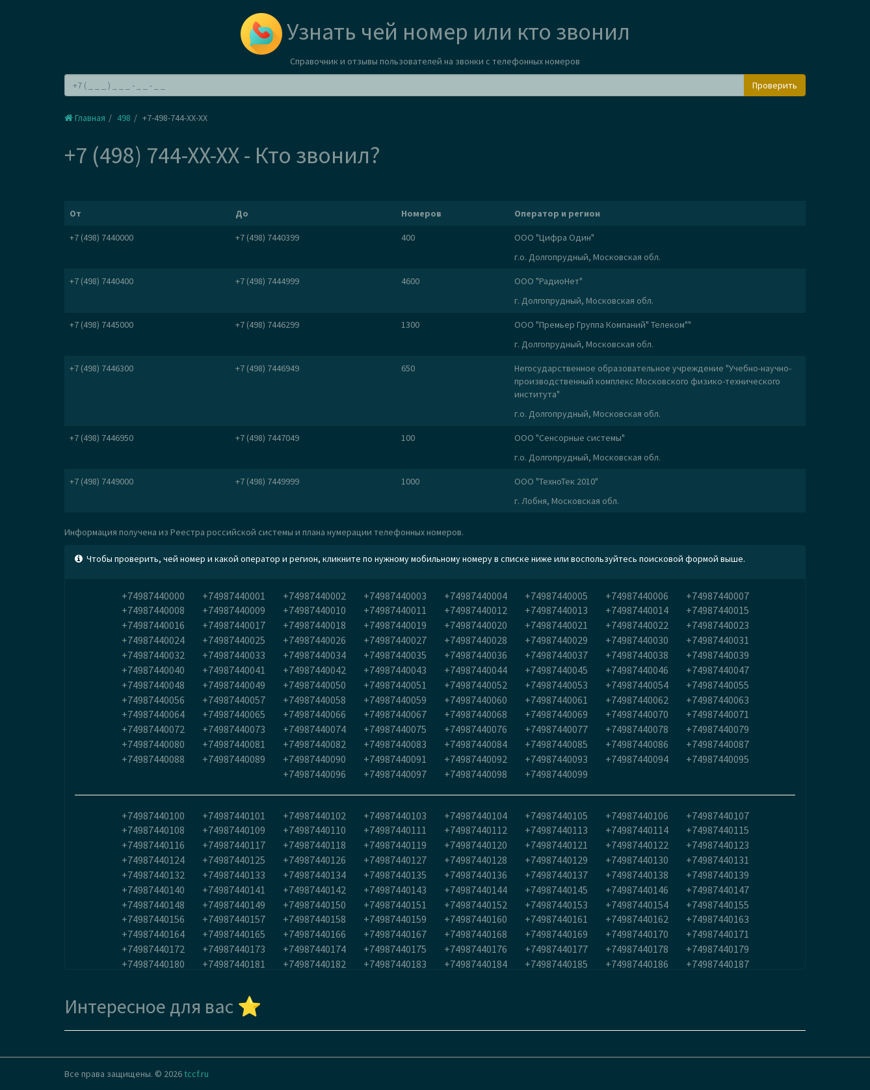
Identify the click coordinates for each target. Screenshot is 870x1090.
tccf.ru (196, 1074)
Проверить (774, 85)
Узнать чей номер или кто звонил (435, 31)
